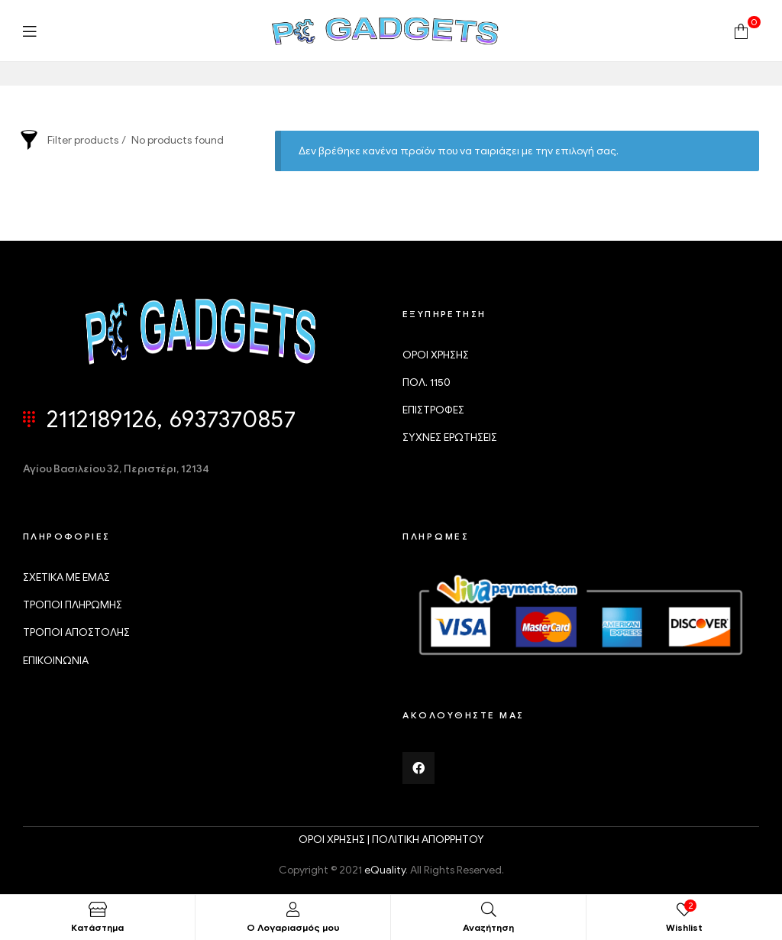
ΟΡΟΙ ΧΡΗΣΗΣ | (335, 839)
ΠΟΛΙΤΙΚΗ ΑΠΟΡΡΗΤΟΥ (428, 839)
